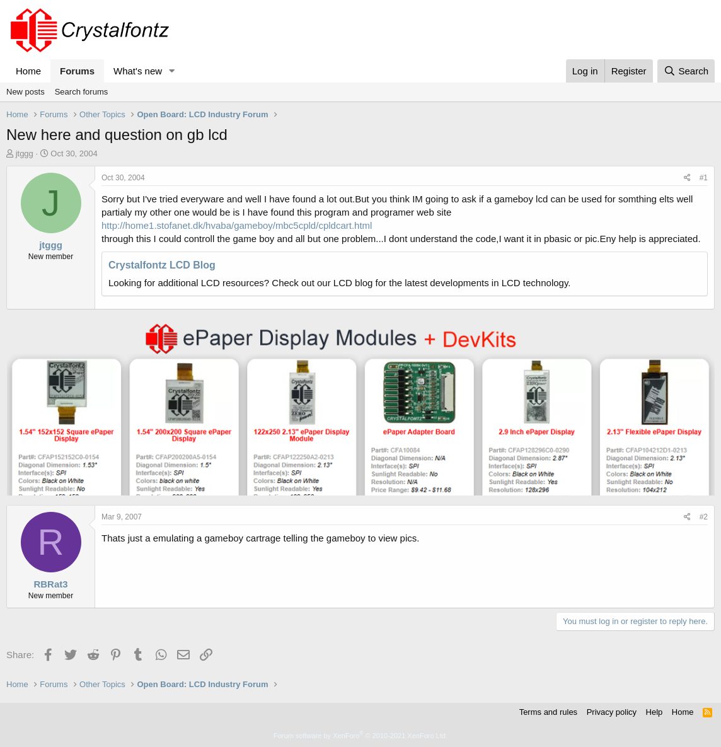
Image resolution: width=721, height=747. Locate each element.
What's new (137, 71)
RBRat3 (50, 584)
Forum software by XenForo (360, 735)
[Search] (686, 71)
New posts (25, 91)
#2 (704, 516)
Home (28, 71)
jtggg (24, 153)
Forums (77, 71)
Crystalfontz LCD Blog (162, 265)
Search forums (81, 91)
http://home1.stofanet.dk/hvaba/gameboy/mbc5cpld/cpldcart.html (236, 225)
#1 (704, 177)
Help (654, 712)
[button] (172, 71)
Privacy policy (612, 712)
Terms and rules (548, 712)
